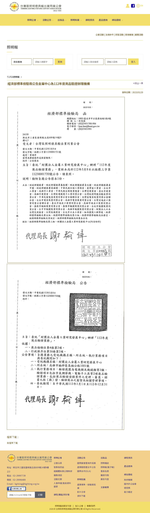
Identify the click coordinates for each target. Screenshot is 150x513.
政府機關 (128, 479)
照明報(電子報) (107, 467)
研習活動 (119, 34)
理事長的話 (59, 467)
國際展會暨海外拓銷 (86, 463)
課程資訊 (90, 19)
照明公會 (31, 19)
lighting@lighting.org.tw (27, 483)
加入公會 (79, 505)
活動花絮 (58, 479)
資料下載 (81, 495)
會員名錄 (105, 471)
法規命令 (109, 34)
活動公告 (47, 19)
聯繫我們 (91, 505)
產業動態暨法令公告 (86, 467)
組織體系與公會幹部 (63, 471)
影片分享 (81, 491)
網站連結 (116, 19)
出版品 (61, 19)
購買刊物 (105, 475)
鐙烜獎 (127, 487)
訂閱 (40, 494)
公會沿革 (58, 463)
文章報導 (105, 487)
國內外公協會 (130, 483)
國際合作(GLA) (84, 471)
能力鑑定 (128, 491)
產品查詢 (103, 19)
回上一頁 (139, 83)
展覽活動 (139, 34)
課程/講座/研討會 (62, 494)
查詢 (60, 61)
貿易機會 (129, 34)
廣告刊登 (105, 479)
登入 (133, 61)
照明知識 (75, 19)
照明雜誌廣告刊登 (63, 505)
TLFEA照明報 (13, 76)
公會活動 (100, 34)
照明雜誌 (105, 463)
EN (139, 5)
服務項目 (58, 475)
